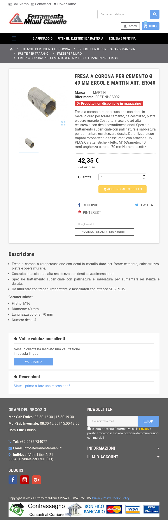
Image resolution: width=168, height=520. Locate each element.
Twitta (144, 205)
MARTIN (99, 92)
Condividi (89, 205)
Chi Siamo (19, 4)
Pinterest (89, 212)
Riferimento (84, 97)
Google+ (36, 479)
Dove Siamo (65, 4)
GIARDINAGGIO (42, 38)
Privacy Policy (101, 498)
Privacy (144, 429)
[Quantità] (120, 177)
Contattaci (41, 4)
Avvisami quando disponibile (104, 232)
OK (148, 421)
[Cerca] (128, 14)
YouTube (24, 479)
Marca (80, 92)
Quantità (84, 177)
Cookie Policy (121, 498)
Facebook (13, 479)
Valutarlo (33, 361)
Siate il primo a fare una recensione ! (42, 386)
